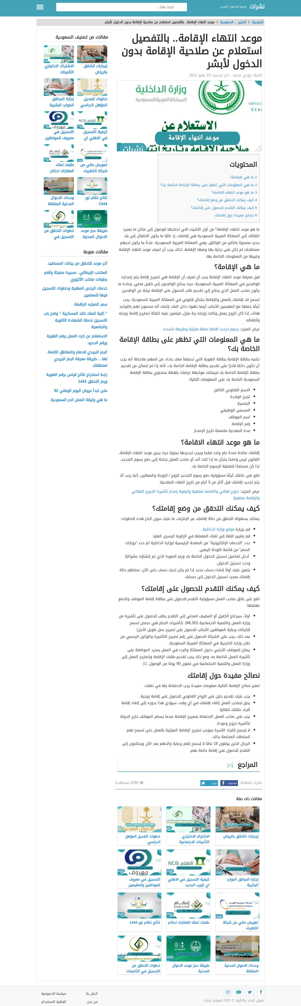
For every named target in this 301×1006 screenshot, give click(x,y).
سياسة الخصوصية (53, 994)
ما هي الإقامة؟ (243, 177)
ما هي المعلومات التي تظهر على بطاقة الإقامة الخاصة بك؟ (208, 185)
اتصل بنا (92, 994)
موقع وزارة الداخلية (218, 529)
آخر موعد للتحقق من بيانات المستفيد (77, 263)
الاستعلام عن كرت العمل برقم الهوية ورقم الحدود (77, 340)
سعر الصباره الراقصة (90, 304)
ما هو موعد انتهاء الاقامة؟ (234, 192)
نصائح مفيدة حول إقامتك (236, 215)
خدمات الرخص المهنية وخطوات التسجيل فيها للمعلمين (74, 292)
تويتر (208, 783)
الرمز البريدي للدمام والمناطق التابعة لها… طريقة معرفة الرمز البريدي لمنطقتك (77, 359)
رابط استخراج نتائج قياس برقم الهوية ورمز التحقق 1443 (76, 378)
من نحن (92, 1002)
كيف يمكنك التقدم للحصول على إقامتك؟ (224, 207)
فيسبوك (228, 783)
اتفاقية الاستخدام (53, 1002)
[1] (145, 663)
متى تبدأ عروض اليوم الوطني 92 (80, 390)
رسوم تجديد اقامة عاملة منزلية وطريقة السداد (201, 329)
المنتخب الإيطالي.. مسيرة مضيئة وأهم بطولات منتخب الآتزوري (75, 276)
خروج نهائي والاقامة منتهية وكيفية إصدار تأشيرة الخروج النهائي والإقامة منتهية (195, 495)
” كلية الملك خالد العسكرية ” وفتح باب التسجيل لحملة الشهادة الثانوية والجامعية (75, 320)
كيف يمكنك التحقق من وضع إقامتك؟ (227, 200)
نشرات (257, 7)
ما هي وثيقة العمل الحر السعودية (79, 400)
